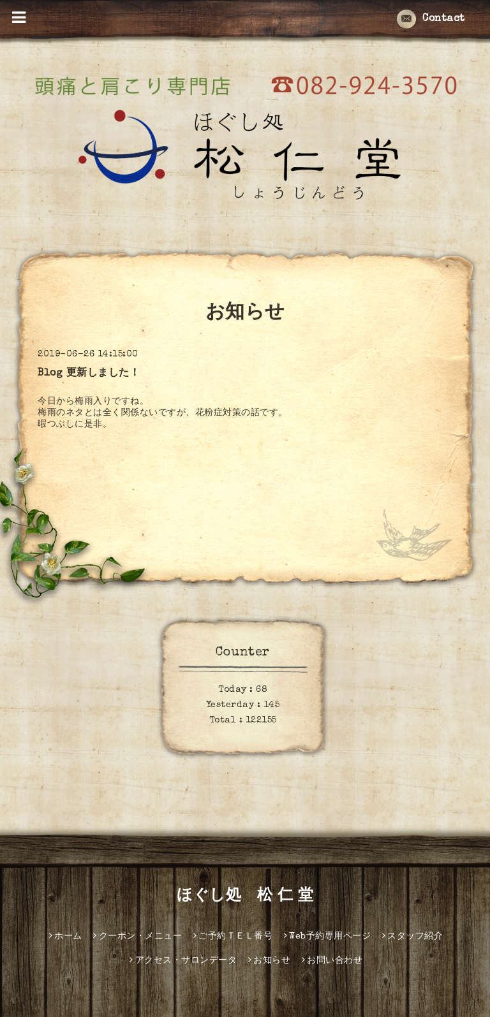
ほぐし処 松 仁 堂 (245, 896)
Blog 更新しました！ (89, 374)
